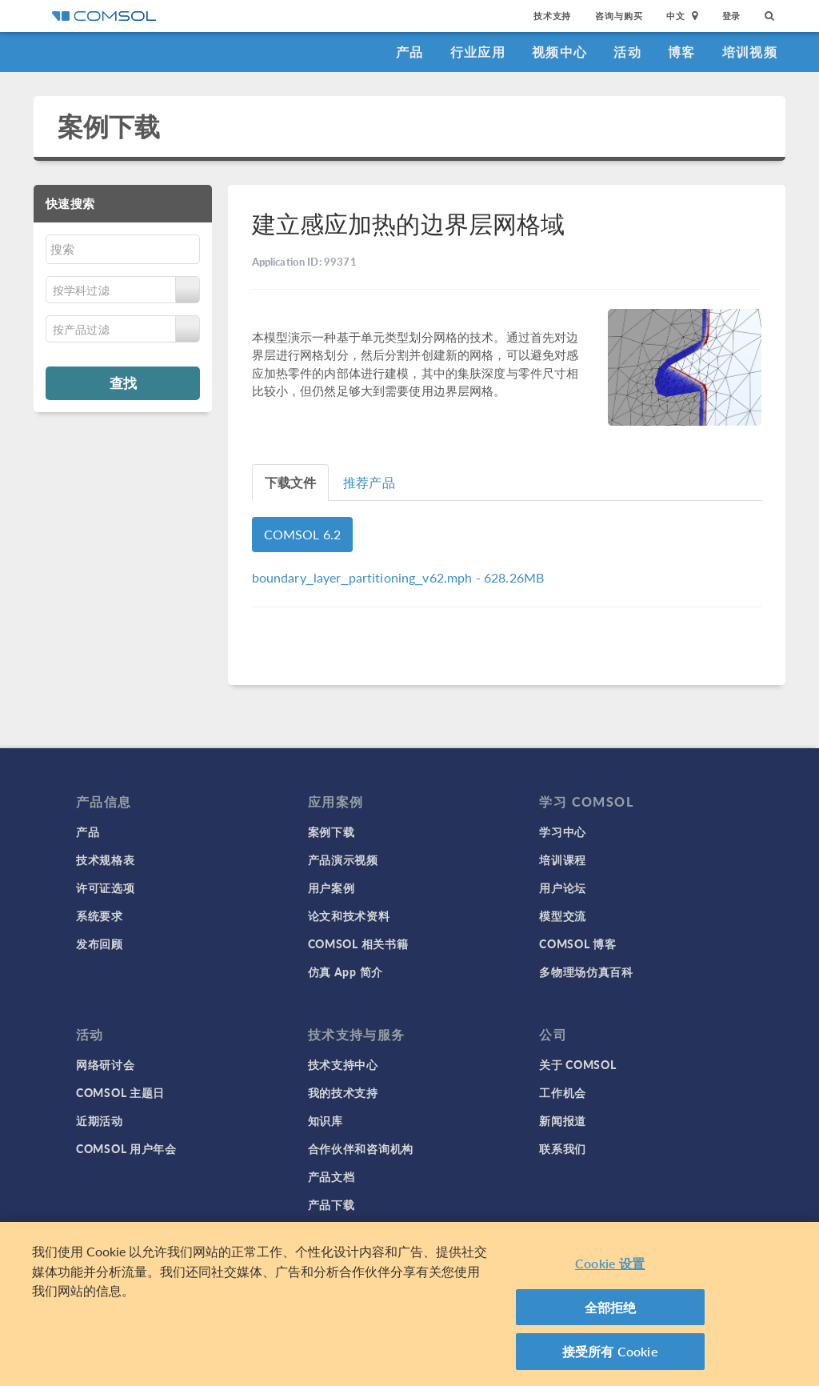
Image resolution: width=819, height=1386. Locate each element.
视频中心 (559, 51)
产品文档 (331, 1176)
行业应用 (477, 51)
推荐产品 (369, 482)
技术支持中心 (343, 1064)
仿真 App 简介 (345, 971)
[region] (409, 1304)
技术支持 (552, 16)
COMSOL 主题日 (120, 1092)
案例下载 (109, 126)
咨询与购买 (618, 16)
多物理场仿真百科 (586, 971)
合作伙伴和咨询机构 (360, 1148)
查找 (123, 382)
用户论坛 (562, 887)
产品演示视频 (343, 859)
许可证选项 (105, 887)
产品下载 (331, 1204)
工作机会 (562, 1092)
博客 (682, 51)
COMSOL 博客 (577, 943)
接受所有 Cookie (610, 1351)
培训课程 (562, 859)
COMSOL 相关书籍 (358, 943)
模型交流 (562, 915)
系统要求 (99, 915)
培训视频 (749, 51)
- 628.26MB (398, 577)
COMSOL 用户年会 (126, 1148)
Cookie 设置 (610, 1263)
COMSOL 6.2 (303, 534)
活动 (627, 51)
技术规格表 (105, 859)
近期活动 (99, 1120)
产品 (410, 51)
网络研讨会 (105, 1064)
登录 (731, 16)
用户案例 (331, 887)
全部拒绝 (611, 1307)
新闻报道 (562, 1120)
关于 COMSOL (577, 1064)
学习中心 (562, 831)
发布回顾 (99, 943)
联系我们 (562, 1148)
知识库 (325, 1120)
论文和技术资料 (349, 915)
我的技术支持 (343, 1092)
